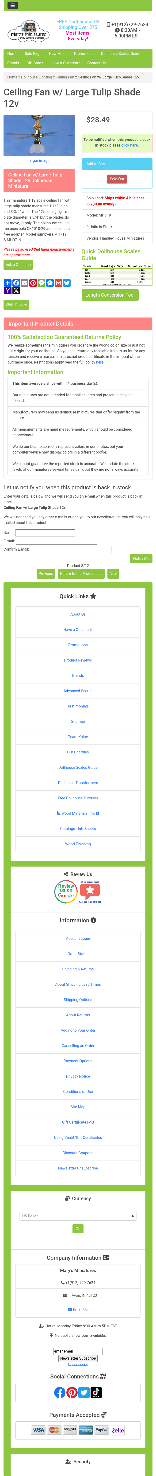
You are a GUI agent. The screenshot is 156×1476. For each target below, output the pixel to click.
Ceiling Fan (65, 77)
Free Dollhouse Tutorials (78, 798)
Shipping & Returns (78, 969)
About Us (78, 614)
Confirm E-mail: (16, 549)
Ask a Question (18, 264)
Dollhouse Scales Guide (120, 53)
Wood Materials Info (78, 813)
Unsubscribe (78, 1364)
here (99, 362)
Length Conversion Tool (110, 295)
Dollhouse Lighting (36, 77)
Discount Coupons (78, 1153)
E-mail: (9, 541)
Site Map (78, 1107)
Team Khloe (78, 737)
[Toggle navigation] (13, 5)
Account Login (78, 938)
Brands (13, 63)
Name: (9, 533)
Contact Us (96, 63)
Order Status (78, 954)
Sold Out (117, 179)
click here (130, 145)
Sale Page (33, 53)
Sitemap (78, 721)
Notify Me (141, 558)
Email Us (78, 1309)
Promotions (84, 53)
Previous (46, 573)
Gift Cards (35, 63)
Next (113, 573)
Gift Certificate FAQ (78, 1122)
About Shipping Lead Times (78, 984)
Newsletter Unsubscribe (78, 1168)
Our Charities (78, 752)
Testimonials (78, 706)
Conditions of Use (78, 1091)
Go (78, 1229)
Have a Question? (65, 63)
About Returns (78, 1015)
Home (12, 53)
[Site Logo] (28, 31)
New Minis (58, 53)
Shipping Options (78, 1000)
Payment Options (78, 1061)
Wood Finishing (78, 844)
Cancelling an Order (78, 1045)
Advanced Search (78, 691)
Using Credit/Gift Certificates (78, 1137)
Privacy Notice (78, 1076)
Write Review (16, 305)
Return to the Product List (81, 573)
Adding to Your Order (78, 1030)
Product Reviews (78, 660)
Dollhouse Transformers (78, 783)
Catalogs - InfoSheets (78, 828)
